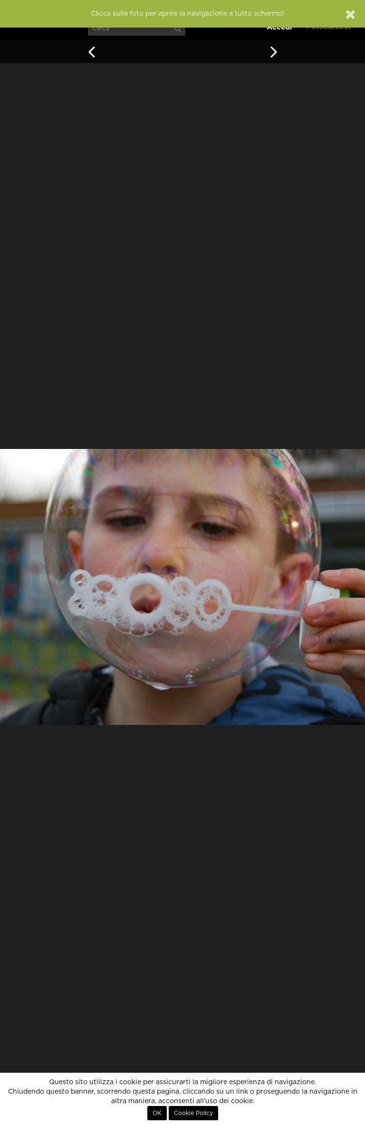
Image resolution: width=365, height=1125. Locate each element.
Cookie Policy (193, 1113)
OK (157, 1113)
